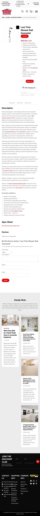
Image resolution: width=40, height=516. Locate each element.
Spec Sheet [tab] (20, 103)
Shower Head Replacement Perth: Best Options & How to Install (29, 381)
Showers (27, 94)
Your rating (5, 249)
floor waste (19, 187)
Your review (5, 254)
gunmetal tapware (10, 131)
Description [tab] (12, 103)
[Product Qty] (23, 81)
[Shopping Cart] (32, 11)
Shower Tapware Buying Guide (16, 183)
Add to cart (30, 81)
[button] (29, 87)
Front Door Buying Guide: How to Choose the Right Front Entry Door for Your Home (29, 337)
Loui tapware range (16, 211)
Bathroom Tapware (16, 17)
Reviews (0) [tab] (28, 103)
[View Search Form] (22, 11)
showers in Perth (8, 170)
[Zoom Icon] (17, 27)
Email (3, 272)
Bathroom (6, 328)
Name (3, 264)
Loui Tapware (31, 95)
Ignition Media (21, 514)
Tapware (8, 17)
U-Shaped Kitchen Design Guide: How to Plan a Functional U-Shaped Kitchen (29, 427)
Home (3, 17)
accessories (21, 131)
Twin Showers (32, 94)
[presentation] (10, 320)
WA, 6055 (6, 490)
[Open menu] (36, 11)
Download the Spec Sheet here (10, 226)
